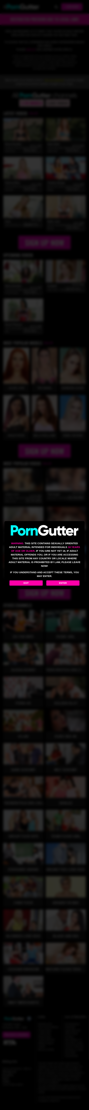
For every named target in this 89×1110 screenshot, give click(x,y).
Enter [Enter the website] (63, 583)
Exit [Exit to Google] (26, 583)
